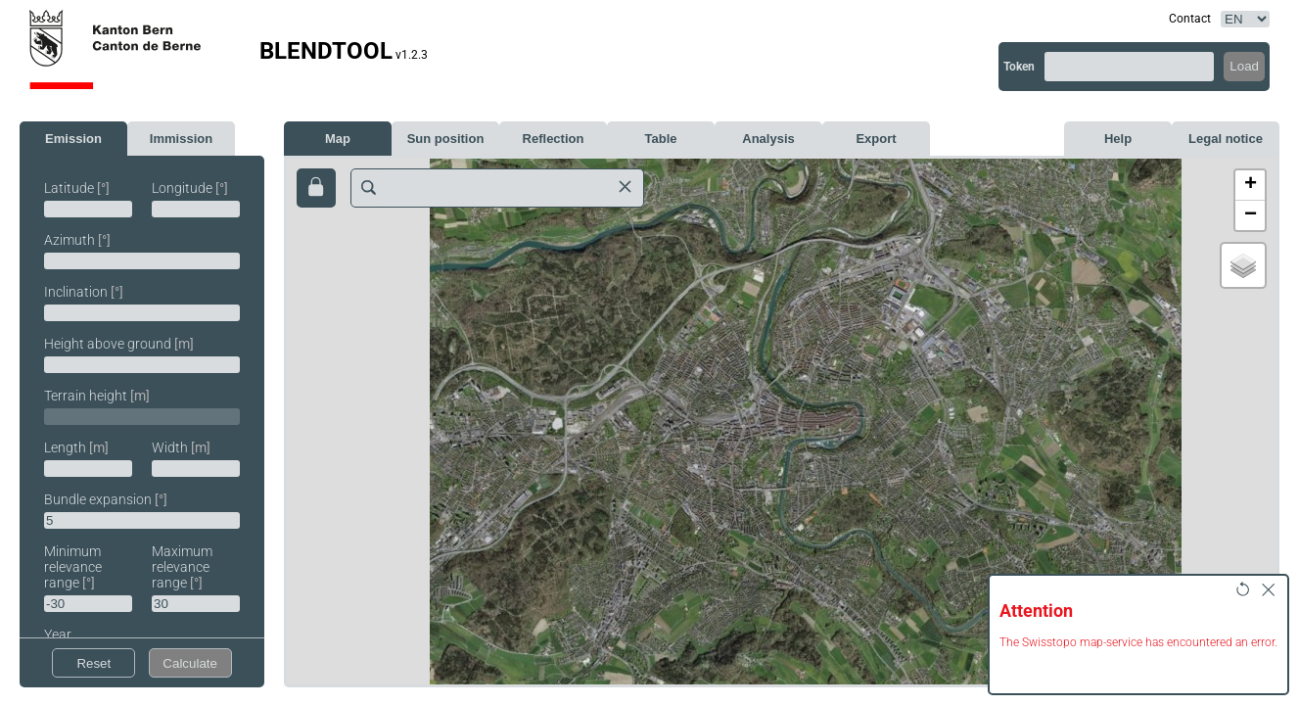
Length (76, 447)
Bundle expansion (105, 499)
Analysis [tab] (768, 138)
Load (1244, 66)
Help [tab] (1118, 138)
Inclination (83, 292)
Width (181, 447)
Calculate (189, 663)
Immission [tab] (181, 138)
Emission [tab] (73, 138)
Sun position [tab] (446, 138)
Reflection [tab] (553, 138)
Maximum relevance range (182, 566)
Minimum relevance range (73, 566)
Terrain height (97, 395)
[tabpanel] (142, 417)
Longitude (190, 188)
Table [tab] (661, 138)
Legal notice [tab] (1225, 138)
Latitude (77, 188)
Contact (1190, 18)
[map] (781, 421)
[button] (1250, 185)
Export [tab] (876, 138)
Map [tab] (337, 138)
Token (1019, 66)
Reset (93, 663)
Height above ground (119, 344)
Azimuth (77, 240)
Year (57, 634)
